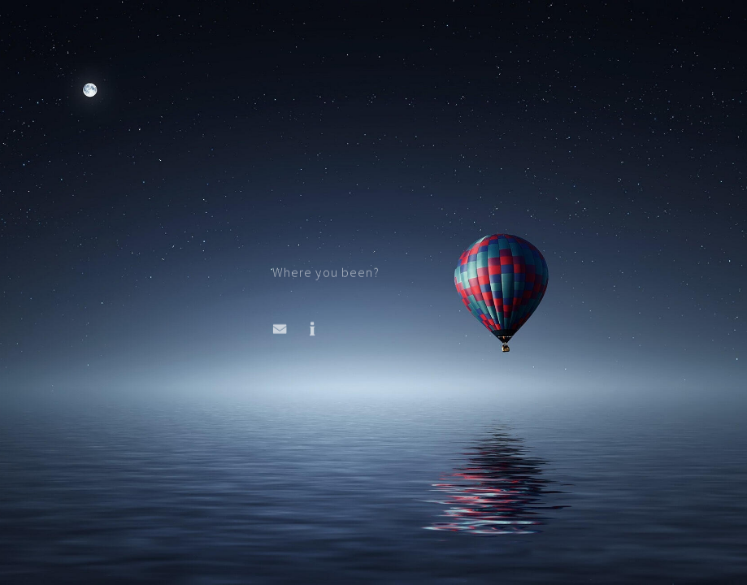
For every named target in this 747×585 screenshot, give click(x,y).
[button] (279, 330)
